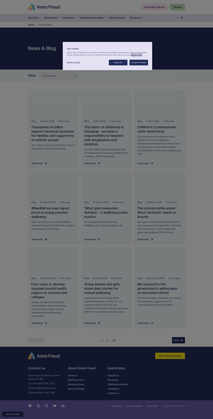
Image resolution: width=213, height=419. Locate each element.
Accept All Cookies (138, 62)
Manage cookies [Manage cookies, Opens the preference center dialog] (73, 62)
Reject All (118, 62)
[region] (107, 56)
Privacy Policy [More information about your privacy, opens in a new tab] (137, 55)
